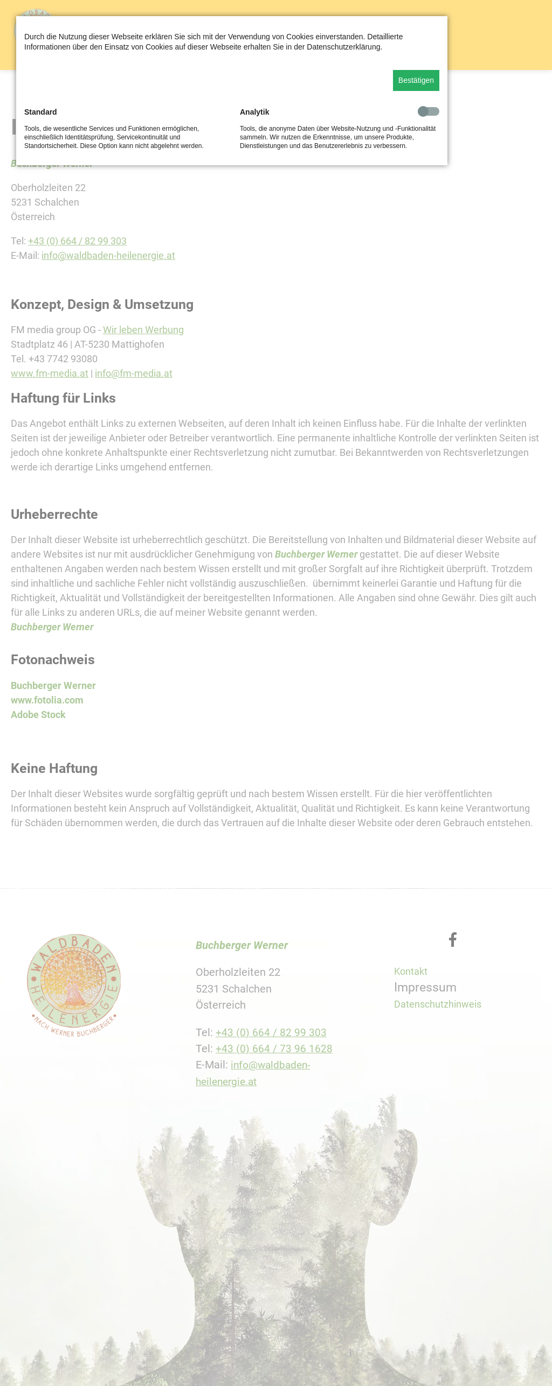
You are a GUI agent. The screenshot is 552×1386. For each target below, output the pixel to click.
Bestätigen (416, 80)
